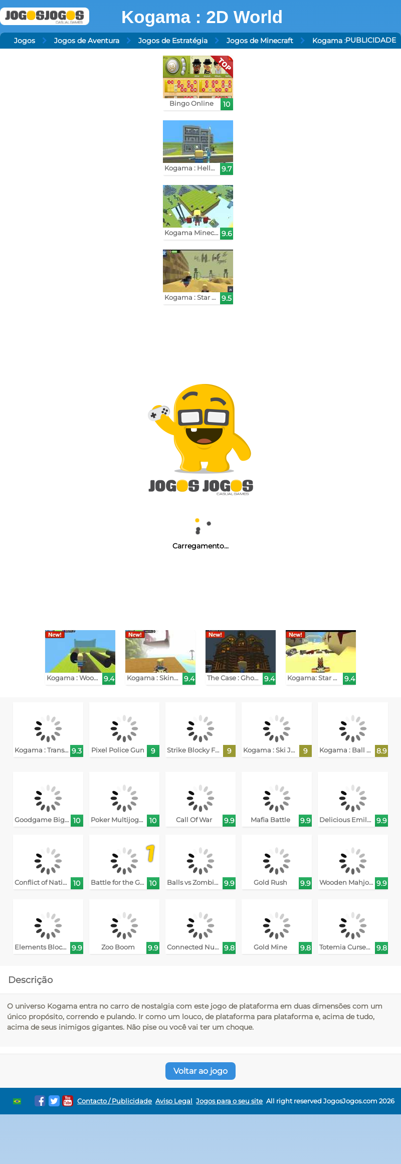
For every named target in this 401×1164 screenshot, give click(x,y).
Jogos (24, 40)
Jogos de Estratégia (173, 40)
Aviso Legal (173, 1101)
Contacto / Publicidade (114, 1101)
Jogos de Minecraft (260, 40)
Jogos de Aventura (86, 40)
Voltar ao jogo (200, 1071)
